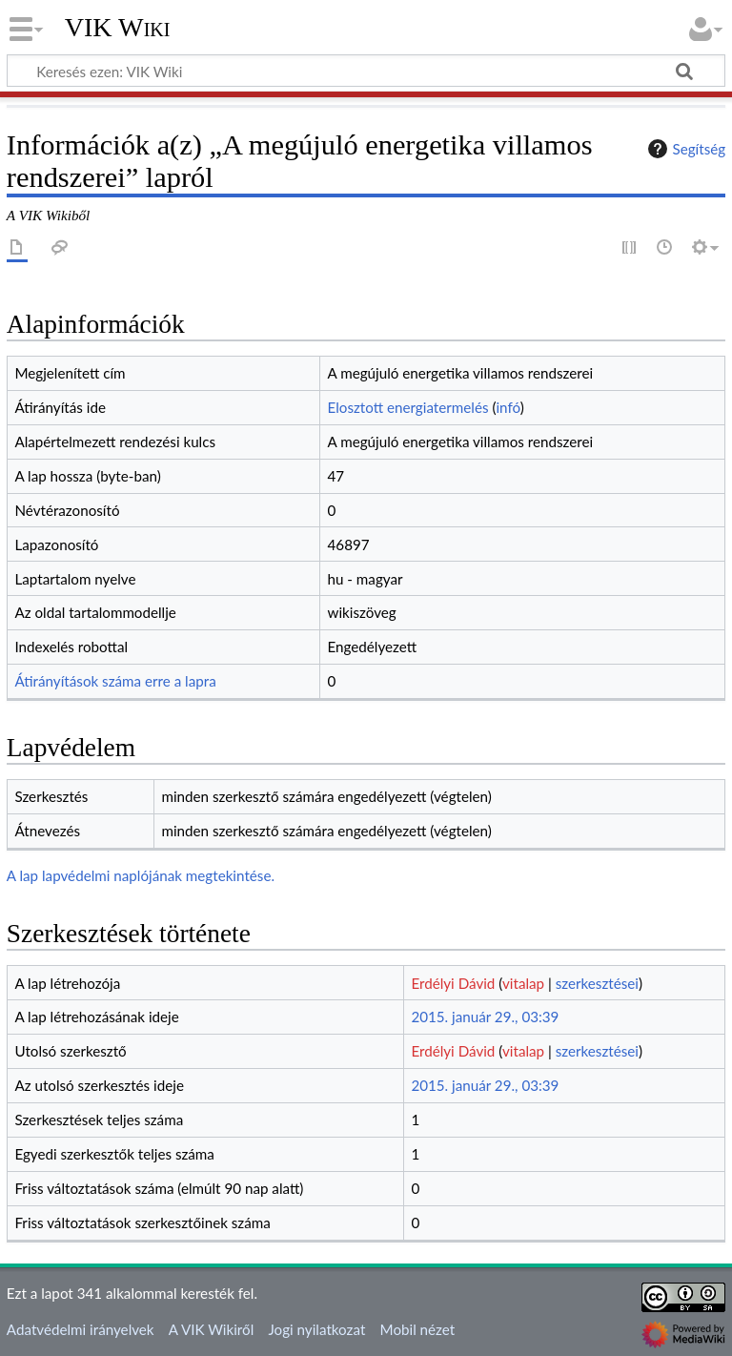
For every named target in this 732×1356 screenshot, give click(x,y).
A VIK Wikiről (211, 1329)
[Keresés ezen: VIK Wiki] (366, 70)
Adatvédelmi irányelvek (80, 1329)
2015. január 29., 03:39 (485, 1016)
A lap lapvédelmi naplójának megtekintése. (140, 875)
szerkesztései (597, 983)
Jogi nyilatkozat (316, 1329)
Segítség (684, 148)
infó (507, 407)
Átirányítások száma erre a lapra (114, 680)
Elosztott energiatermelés (408, 407)
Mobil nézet (418, 1329)
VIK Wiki (118, 27)
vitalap (523, 983)
